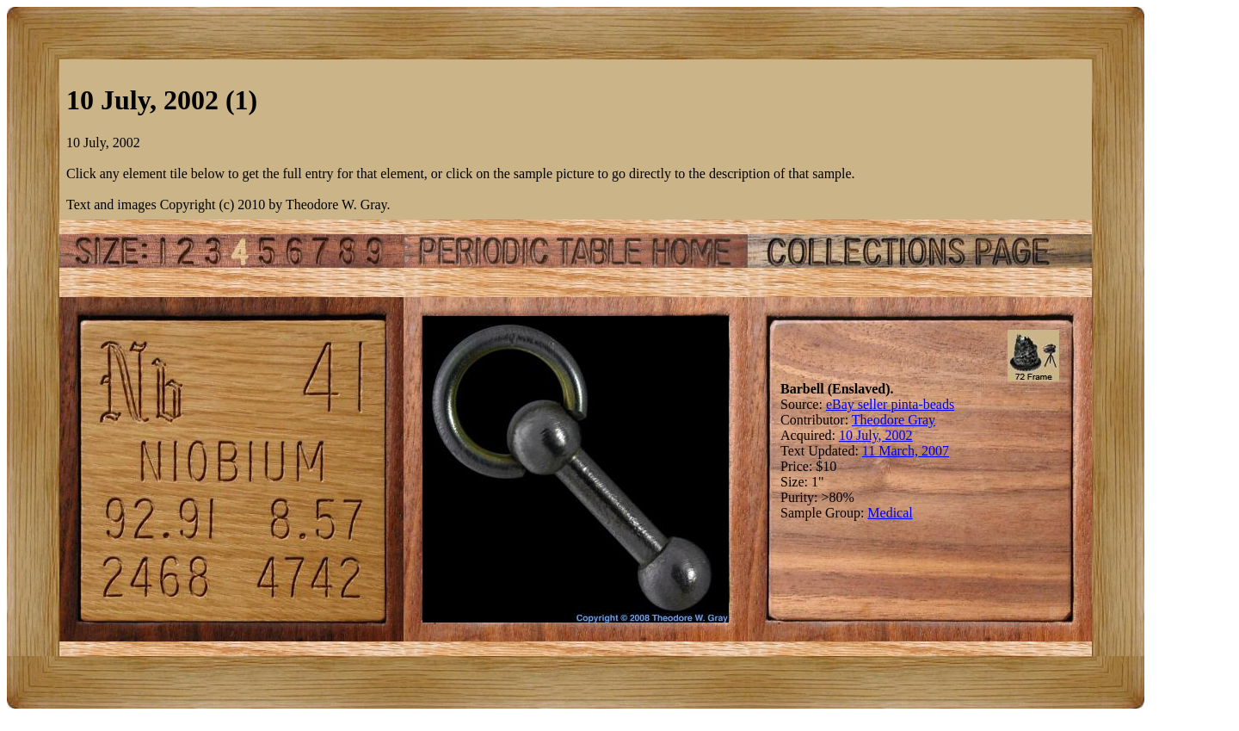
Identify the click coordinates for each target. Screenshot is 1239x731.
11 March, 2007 (905, 450)
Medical (889, 512)
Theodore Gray (893, 419)
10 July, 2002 (876, 435)
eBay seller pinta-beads (890, 404)
